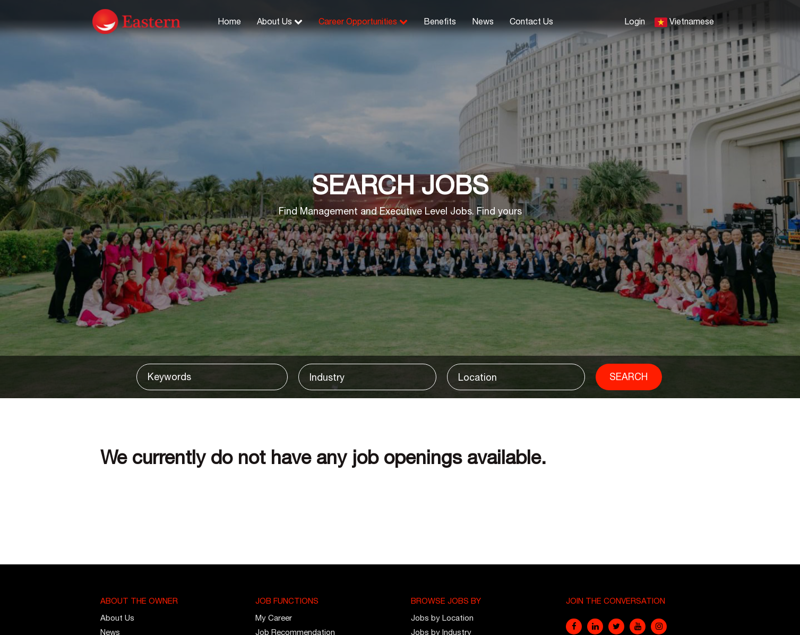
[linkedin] (595, 626)
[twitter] (616, 626)
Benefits (440, 21)
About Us (280, 21)
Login (634, 21)
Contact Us (531, 21)
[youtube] (638, 626)
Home (229, 21)
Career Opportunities (363, 21)
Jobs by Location (442, 617)
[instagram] (659, 626)
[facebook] (574, 626)
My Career (273, 617)
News (483, 21)
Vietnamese (691, 21)
